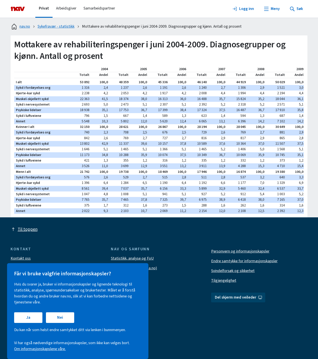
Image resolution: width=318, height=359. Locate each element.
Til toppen (24, 229)
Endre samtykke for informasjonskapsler (244, 261)
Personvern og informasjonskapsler (240, 251)
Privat (44, 8)
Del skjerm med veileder (238, 297)
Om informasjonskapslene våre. (40, 349)
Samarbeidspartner (99, 8)
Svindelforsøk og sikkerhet (233, 271)
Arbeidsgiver (66, 8)
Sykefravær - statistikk (56, 26)
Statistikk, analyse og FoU (132, 258)
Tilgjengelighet (223, 280)
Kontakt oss (21, 258)
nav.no (20, 26)
